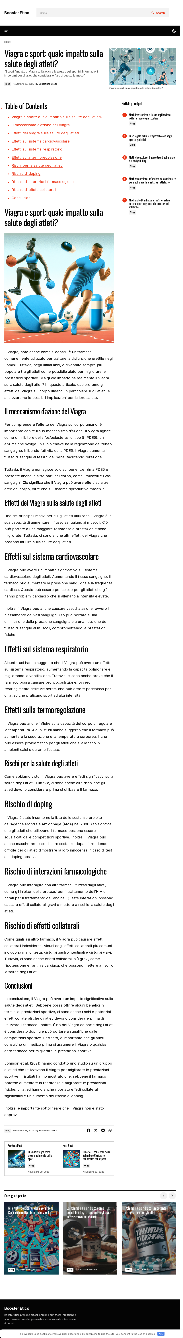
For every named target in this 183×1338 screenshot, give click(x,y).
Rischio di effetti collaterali (34, 189)
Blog (7, 84)
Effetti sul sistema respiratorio (37, 149)
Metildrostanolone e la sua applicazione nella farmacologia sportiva (149, 116)
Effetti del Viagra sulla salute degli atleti (45, 133)
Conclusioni (21, 197)
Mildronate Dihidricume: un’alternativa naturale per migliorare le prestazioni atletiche (149, 204)
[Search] (159, 13)
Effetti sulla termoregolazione (37, 157)
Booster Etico (16, 12)
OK (161, 1333)
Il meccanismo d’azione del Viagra (41, 125)
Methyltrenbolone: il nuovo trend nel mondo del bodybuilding (152, 159)
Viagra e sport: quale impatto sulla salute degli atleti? (57, 117)
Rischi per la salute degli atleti (37, 165)
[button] (6, 31)
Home (7, 41)
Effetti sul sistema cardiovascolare (41, 141)
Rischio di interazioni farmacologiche (43, 181)
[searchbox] (93, 13)
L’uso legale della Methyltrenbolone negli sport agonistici (150, 137)
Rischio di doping (26, 173)
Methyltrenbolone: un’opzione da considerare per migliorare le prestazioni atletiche (152, 180)
